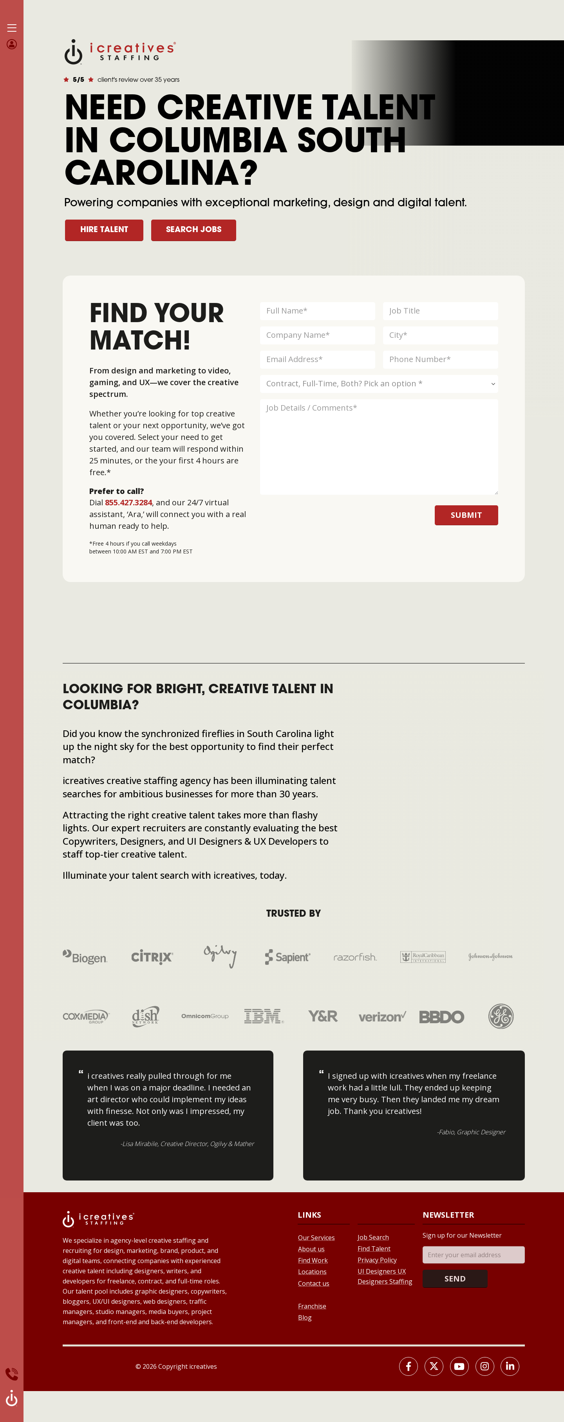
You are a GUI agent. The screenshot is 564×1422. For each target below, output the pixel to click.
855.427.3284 (128, 502)
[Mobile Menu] (11, 28)
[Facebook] (408, 1366)
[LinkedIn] (510, 1366)
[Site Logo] (120, 51)
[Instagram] (484, 1366)
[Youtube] (459, 1366)
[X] (434, 1366)
